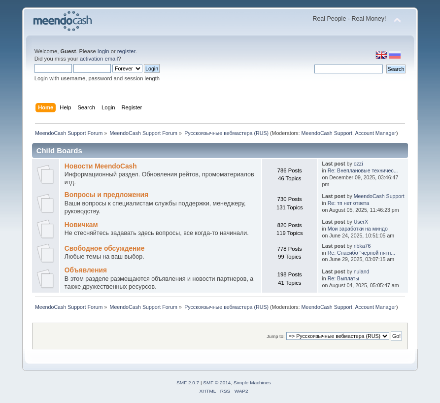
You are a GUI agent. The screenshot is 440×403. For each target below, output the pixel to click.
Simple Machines (252, 382)
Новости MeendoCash (101, 166)
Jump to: (276, 336)
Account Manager (375, 133)
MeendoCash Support (326, 133)
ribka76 (362, 246)
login (103, 51)
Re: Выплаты (343, 278)
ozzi (358, 164)
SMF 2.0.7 (187, 382)
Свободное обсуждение (105, 248)
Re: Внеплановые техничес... (363, 170)
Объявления (86, 270)
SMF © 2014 (217, 382)
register (126, 51)
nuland (362, 271)
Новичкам (81, 225)
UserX (361, 222)
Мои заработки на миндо (358, 229)
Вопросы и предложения (106, 195)
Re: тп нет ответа (348, 203)
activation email (99, 59)
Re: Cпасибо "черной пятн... (362, 253)
